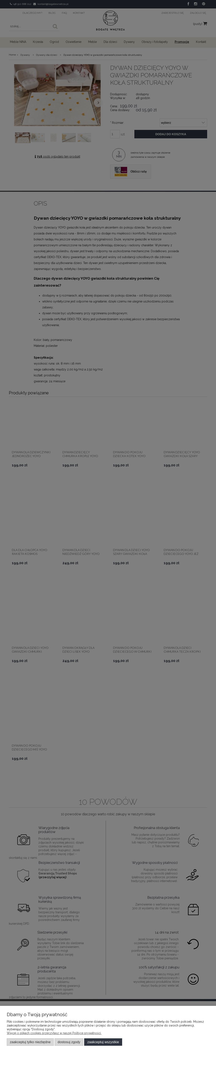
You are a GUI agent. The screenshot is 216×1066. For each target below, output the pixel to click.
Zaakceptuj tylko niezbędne (30, 1042)
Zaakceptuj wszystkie (103, 1042)
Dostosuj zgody (69, 1042)
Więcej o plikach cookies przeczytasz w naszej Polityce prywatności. (54, 1033)
